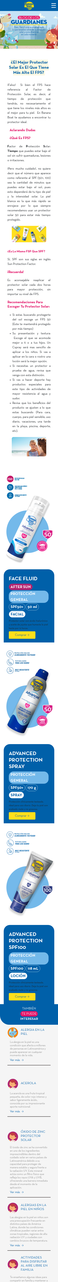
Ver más (15, 1060)
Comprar (20, 635)
